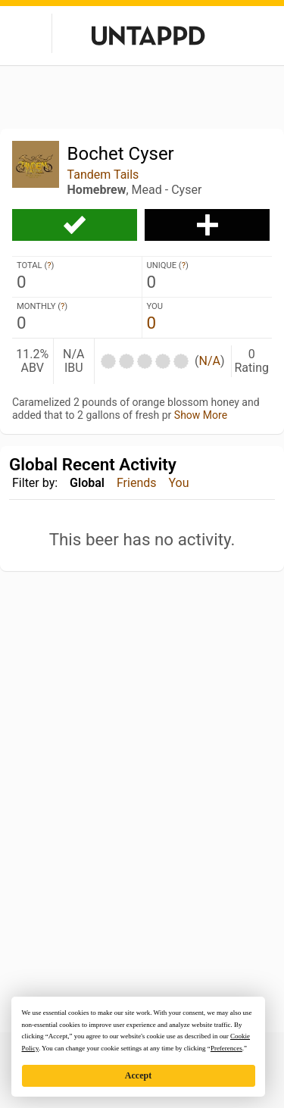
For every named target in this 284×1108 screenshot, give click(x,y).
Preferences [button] (226, 1048)
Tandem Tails (103, 174)
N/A (209, 361)
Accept (138, 1075)
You (179, 483)
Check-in (74, 225)
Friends (137, 483)
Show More (200, 415)
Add (207, 225)
